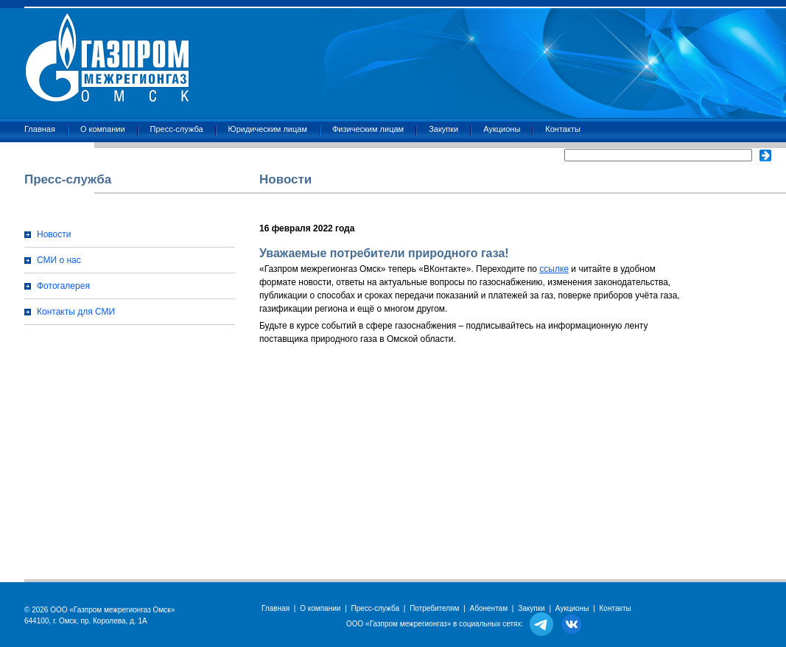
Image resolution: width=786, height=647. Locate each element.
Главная (39, 129)
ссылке (554, 269)
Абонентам (489, 608)
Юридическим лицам (267, 129)
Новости (54, 234)
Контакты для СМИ (76, 312)
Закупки (443, 129)
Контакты (562, 129)
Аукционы (501, 129)
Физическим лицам (368, 129)
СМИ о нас (59, 260)
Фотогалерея (63, 286)
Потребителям (434, 608)
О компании (102, 129)
